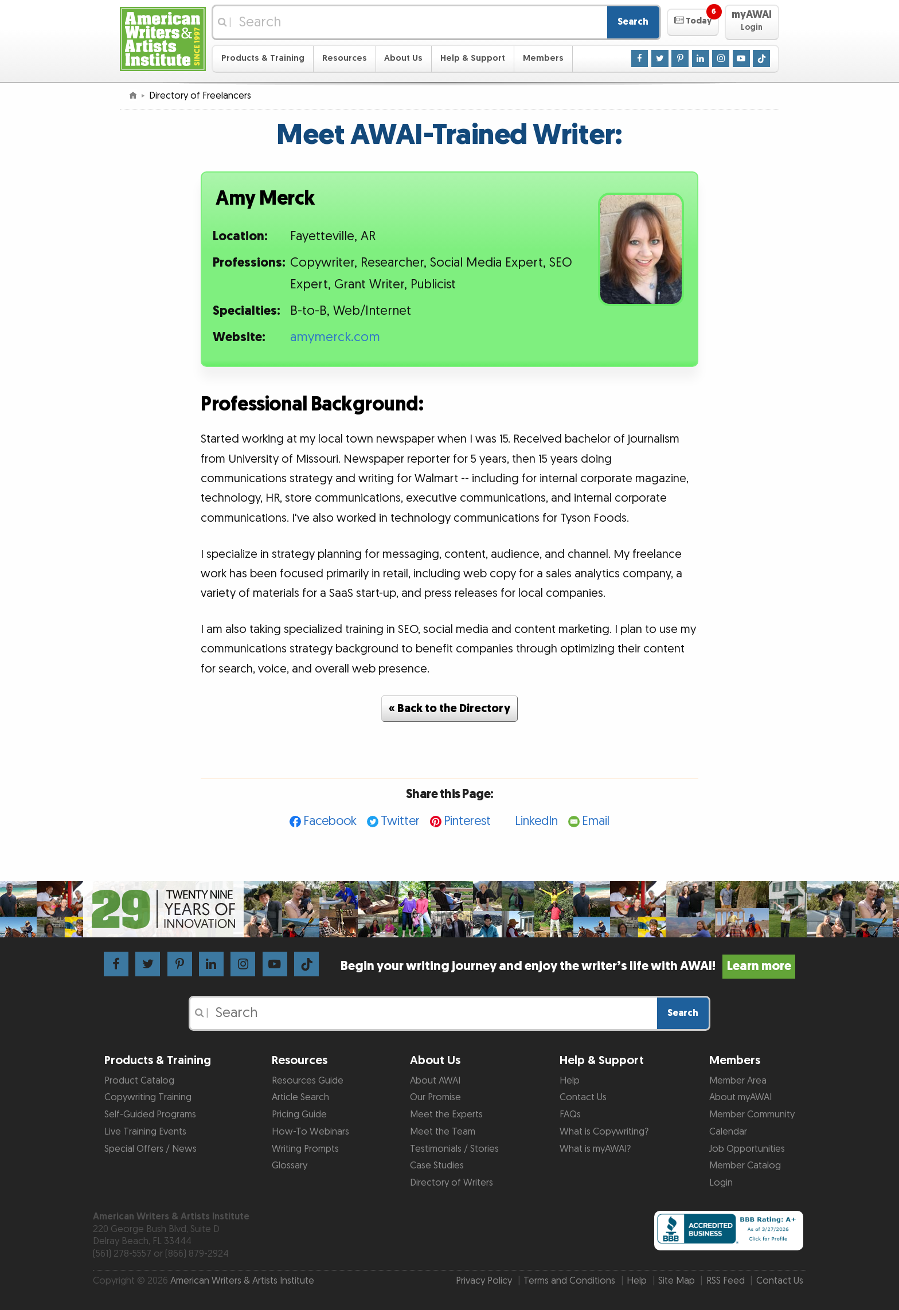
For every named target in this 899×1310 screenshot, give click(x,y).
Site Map (676, 1280)
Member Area (738, 1080)
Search (632, 21)
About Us (403, 58)
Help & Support (472, 58)
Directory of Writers (451, 1182)
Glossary (289, 1165)
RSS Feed (725, 1280)
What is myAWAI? (595, 1149)
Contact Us (583, 1097)
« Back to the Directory (449, 708)
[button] (693, 22)
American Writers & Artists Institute (242, 1280)
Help (570, 1080)
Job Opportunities (747, 1149)
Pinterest (467, 821)
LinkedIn (536, 821)
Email (595, 821)
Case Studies (437, 1165)
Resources (344, 58)
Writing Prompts (305, 1149)
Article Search (300, 1097)
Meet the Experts (446, 1114)
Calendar (728, 1131)
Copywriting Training (147, 1097)
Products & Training (262, 58)
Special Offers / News (150, 1149)
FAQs (570, 1114)
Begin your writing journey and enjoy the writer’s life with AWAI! (568, 966)
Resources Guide (307, 1080)
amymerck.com (335, 337)
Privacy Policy (484, 1280)
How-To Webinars (310, 1131)
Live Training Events (145, 1131)
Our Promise (435, 1097)
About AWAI (435, 1080)
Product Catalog (139, 1080)
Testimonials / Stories (454, 1149)
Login (721, 1182)
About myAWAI (740, 1097)
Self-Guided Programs (150, 1114)
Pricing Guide (299, 1114)
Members (543, 58)
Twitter (400, 821)
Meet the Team (442, 1131)
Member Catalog (745, 1165)
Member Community (752, 1114)
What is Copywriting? (604, 1131)
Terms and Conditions (569, 1280)
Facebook (330, 821)
